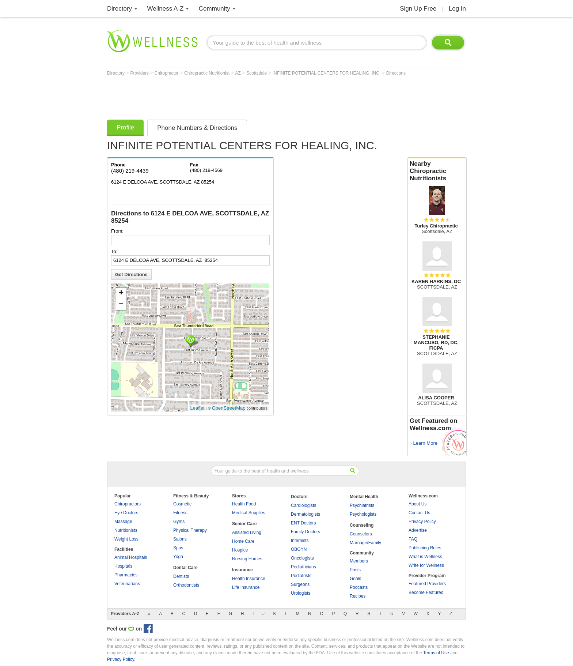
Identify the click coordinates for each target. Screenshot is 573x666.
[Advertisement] (240, 95)
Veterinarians (127, 583)
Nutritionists (125, 530)
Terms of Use (436, 652)
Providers (140, 73)
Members (359, 561)
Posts (355, 569)
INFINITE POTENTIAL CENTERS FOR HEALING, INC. (327, 73)
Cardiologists (303, 505)
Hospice (240, 550)
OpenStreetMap (229, 408)
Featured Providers (427, 583)
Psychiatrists (362, 505)
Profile (125, 127)
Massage (123, 521)
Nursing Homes (247, 558)
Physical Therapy (190, 530)
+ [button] (121, 293)
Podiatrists (301, 575)
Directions (396, 73)
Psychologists (363, 514)
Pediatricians (303, 566)
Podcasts (359, 587)
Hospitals (123, 566)
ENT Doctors (303, 523)
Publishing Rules (425, 547)
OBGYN (299, 549)
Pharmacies (125, 574)
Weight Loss (126, 539)
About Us (417, 504)
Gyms (179, 521)
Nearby (437, 171)
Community (214, 8)
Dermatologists (305, 514)
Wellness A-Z (165, 8)
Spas (178, 547)
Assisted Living (246, 532)
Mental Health (364, 496)
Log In (457, 8)
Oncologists (302, 558)
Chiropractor (167, 73)
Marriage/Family (365, 542)
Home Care (243, 541)
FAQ (413, 539)
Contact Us (419, 512)
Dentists (181, 576)
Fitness (180, 512)
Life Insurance (245, 587)
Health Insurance (248, 578)
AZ (238, 73)
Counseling (361, 525)
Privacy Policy (422, 521)
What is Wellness (425, 556)
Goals (355, 578)
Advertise (418, 530)
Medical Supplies (248, 512)
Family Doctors (305, 531)
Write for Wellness (426, 565)
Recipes (357, 596)
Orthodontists (186, 585)
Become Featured (426, 592)
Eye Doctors (126, 512)
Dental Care (185, 567)
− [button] (121, 304)
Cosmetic (182, 504)
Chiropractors (127, 504)
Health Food (244, 504)
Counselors (361, 534)
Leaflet (197, 408)
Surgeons (300, 584)
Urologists (300, 593)
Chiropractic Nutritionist (207, 73)
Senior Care (244, 523)
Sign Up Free (418, 8)
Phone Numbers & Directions (197, 127)
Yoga (178, 556)
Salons (180, 539)
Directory (119, 8)
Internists (300, 540)
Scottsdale (257, 73)
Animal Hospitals (130, 557)
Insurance (242, 569)
